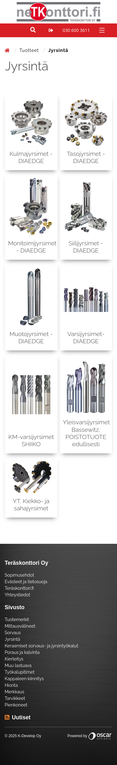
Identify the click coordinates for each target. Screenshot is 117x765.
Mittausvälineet (20, 626)
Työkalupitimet (19, 672)
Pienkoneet (16, 704)
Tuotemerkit (17, 619)
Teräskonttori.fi (19, 588)
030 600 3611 (76, 30)
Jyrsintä (12, 639)
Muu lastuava (18, 665)
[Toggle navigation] (101, 30)
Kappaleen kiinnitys (24, 678)
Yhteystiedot (17, 594)
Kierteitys (14, 658)
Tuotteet (29, 50)
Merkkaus (14, 691)
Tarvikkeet (15, 698)
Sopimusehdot (19, 575)
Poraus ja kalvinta (22, 652)
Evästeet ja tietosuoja (26, 581)
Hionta (11, 685)
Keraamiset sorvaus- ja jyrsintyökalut (41, 645)
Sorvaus (13, 632)
